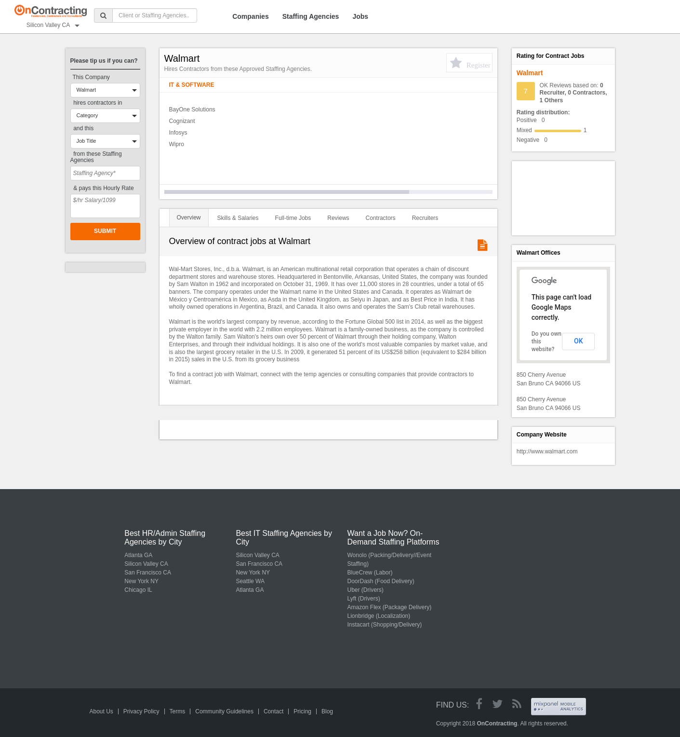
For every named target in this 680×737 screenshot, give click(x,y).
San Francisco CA (147, 572)
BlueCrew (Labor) (369, 572)
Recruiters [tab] (425, 218)
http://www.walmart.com (547, 451)
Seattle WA (250, 581)
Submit (105, 231)
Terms (178, 711)
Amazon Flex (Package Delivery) (389, 607)
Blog (327, 711)
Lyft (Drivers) (363, 598)
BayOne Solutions (192, 109)
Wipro (176, 144)
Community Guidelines (224, 711)
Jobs (360, 16)
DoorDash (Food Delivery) (380, 581)
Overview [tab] (189, 217)
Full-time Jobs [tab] (293, 218)
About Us (101, 711)
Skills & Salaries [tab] (238, 218)
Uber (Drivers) (365, 590)
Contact (273, 711)
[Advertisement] (560, 197)
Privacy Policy (141, 711)
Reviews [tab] (338, 218)
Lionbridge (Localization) (378, 616)
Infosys (178, 132)
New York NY (141, 581)
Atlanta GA (138, 555)
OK (578, 341)
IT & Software (191, 85)
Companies (250, 16)
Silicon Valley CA (146, 563)
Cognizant (182, 121)
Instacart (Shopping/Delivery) (384, 624)
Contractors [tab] (381, 218)
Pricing (302, 711)
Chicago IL (138, 590)
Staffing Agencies (310, 16)
